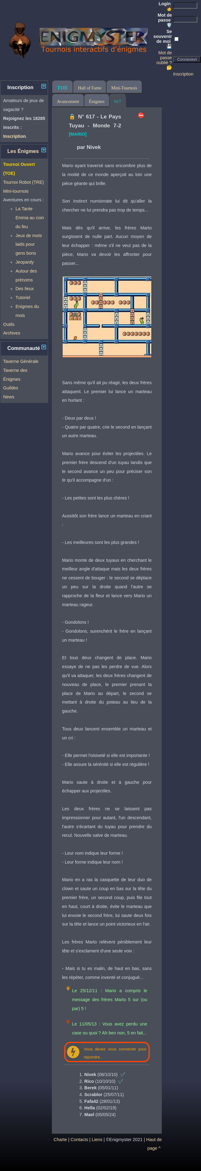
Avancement (68, 101)
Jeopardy (24, 262)
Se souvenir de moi (162, 39)
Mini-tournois (15, 191)
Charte (60, 1139)
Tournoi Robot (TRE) (23, 182)
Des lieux (24, 288)
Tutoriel (22, 297)
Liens (97, 1139)
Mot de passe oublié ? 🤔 (164, 60)
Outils (9, 324)
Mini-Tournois (124, 87)
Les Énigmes (23, 151)
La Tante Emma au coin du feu (29, 217)
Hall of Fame (89, 87)
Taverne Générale (20, 361)
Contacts (79, 1139)
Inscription (183, 74)
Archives (11, 333)
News (8, 396)
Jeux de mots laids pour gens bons (28, 244)
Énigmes (96, 101)
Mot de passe (164, 20)
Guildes (10, 387)
